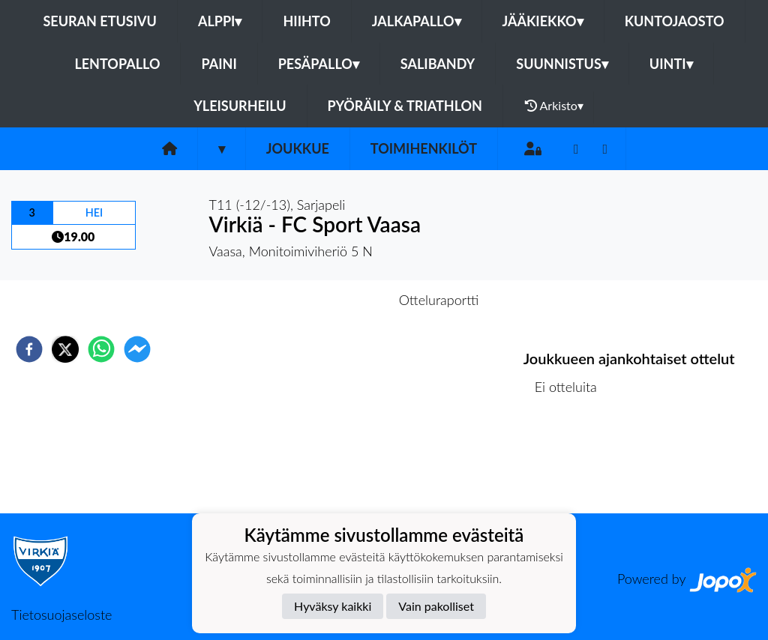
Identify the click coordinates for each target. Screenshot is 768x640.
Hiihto (306, 21)
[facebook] (29, 349)
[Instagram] (605, 148)
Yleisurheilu (240, 105)
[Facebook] (576, 148)
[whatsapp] (101, 349)
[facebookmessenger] (137, 349)
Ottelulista (571, 463)
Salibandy (437, 63)
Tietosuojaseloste (61, 614)
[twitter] (65, 349)
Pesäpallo (318, 63)
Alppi (220, 21)
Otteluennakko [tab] (332, 300)
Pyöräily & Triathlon (405, 105)
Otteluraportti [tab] (439, 300)
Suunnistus (562, 63)
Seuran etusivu (100, 21)
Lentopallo (117, 63)
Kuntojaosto (674, 21)
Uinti (671, 63)
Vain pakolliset (436, 606)
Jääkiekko (543, 21)
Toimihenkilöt (423, 148)
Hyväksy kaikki (332, 606)
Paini (218, 63)
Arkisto (554, 106)
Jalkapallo (416, 21)
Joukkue (297, 148)
